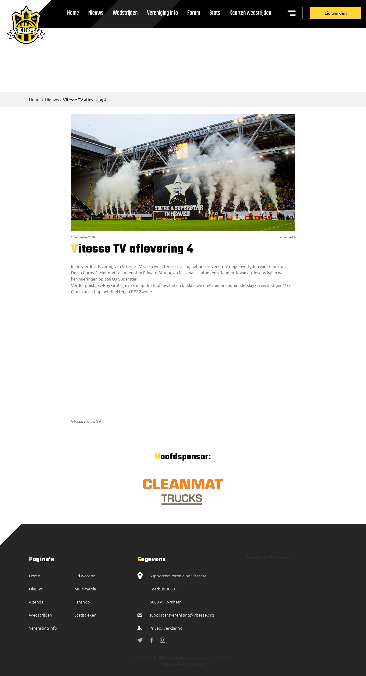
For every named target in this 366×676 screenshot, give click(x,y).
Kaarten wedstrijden (250, 13)
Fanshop (82, 601)
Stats (214, 13)
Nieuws (95, 13)
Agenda (36, 601)
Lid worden (335, 13)
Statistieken (85, 614)
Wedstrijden (125, 13)
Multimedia (85, 588)
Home (73, 13)
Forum (193, 13)
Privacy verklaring (165, 628)
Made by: (170, 664)
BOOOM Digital (190, 664)
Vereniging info (162, 13)
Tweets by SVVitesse (268, 557)
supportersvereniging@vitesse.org (181, 614)
